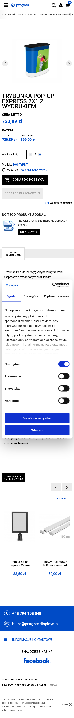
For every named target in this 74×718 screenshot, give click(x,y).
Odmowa (37, 430)
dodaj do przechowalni (23, 193)
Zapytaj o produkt (61, 202)
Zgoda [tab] (11, 296)
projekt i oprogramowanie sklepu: (29, 685)
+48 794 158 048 (26, 613)
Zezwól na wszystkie (37, 418)
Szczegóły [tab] (30, 296)
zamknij (66, 704)
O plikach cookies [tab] (56, 296)
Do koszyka (28, 232)
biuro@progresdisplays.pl (35, 623)
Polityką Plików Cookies (21, 703)
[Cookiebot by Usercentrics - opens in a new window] (52, 285)
